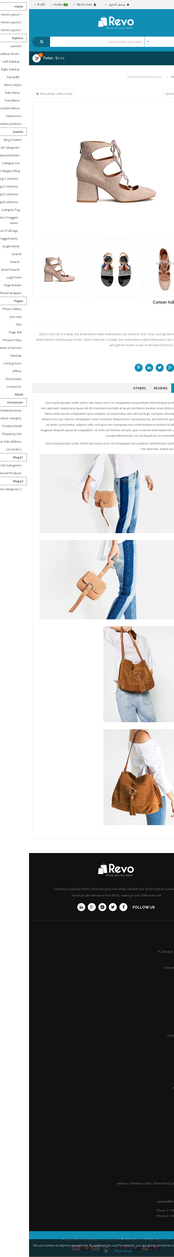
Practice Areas (158, 1072)
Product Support (157, 943)
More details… (93, 1251)
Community (160, 976)
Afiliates (162, 1019)
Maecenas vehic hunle (27, 93)
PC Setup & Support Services (148, 951)
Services (162, 959)
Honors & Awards (156, 1088)
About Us (162, 1131)
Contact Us (160, 1123)
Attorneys (161, 1064)
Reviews (131, 388)
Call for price (157, 319)
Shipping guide (158, 1003)
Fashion (148, 77)
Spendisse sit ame (149, 93)
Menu (158, 56)
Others (110, 388)
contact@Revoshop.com (144, 1201)
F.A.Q (164, 1139)
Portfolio (162, 1147)
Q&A (165, 1096)
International (159, 1027)
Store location (158, 1011)
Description (156, 388)
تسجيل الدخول (88, 4)
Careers (162, 1080)
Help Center (160, 1155)
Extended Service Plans (152, 967)
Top (169, 80)
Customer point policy (153, 1035)
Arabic (31, 4)
